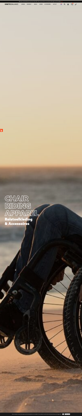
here (62, 1)
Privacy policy (67, 414)
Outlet (55, 4)
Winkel (23, 4)
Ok (63, 414)
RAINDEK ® (29, 4)
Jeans (35, 4)
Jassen (41, 4)
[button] (61, 4)
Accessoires (47, 4)
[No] (80, 414)
